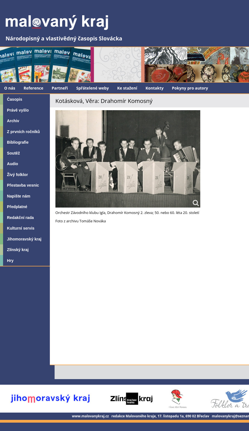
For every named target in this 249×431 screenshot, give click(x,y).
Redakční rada (20, 217)
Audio (12, 164)
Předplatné (17, 206)
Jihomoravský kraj (24, 239)
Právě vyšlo (18, 110)
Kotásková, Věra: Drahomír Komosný (104, 101)
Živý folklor (17, 174)
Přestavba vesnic (23, 185)
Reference (33, 88)
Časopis (14, 99)
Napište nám (18, 196)
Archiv (13, 121)
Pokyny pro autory (190, 88)
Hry (10, 260)
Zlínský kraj (17, 249)
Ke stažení (127, 88)
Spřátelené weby (92, 88)
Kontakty (154, 88)
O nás (9, 88)
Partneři (60, 88)
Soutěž (13, 153)
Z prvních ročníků (23, 131)
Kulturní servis (21, 228)
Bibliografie (17, 142)
